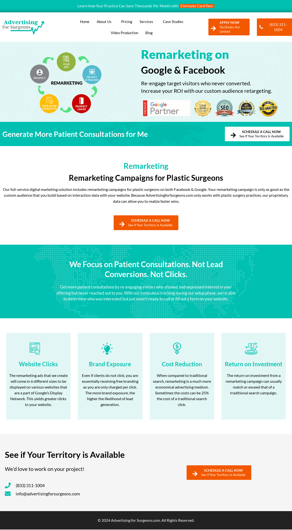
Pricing (126, 21)
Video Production (124, 33)
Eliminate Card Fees (197, 6)
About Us (105, 21)
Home (84, 21)
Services (148, 21)
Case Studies (173, 21)
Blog (149, 33)
